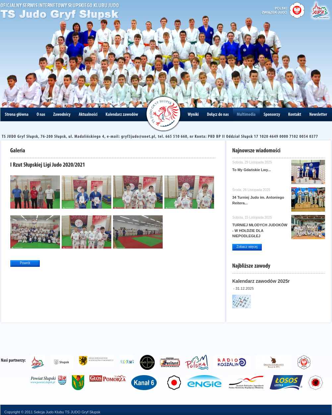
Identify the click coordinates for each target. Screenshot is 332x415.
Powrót (25, 263)
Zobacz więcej (247, 247)
